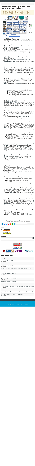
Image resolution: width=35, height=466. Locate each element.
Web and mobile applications (24, 116)
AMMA (11, 165)
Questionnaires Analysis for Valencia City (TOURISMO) (9, 276)
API (24, 91)
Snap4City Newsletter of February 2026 (7, 265)
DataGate (5, 203)
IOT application (10, 155)
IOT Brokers (18, 146)
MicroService (26, 154)
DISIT (10, 71)
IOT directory (22, 167)
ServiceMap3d (6, 76)
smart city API (10, 55)
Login (2, 226)
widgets (15, 87)
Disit (10, 72)
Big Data (4, 198)
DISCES (5, 171)
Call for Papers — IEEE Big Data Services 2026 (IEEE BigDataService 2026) (13, 294)
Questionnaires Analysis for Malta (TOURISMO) (8, 281)
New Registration (6, 230)
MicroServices (6, 44)
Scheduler (21, 171)
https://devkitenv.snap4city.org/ (14, 44)
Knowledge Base (7, 61)
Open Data (17, 205)
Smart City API (10, 102)
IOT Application (6, 49)
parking (16, 105)
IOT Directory (6, 145)
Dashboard (4, 82)
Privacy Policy (9, 304)
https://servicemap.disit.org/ (9, 67)
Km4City (5, 62)
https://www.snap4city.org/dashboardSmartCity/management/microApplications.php (20, 56)
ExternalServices (7, 57)
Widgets (7, 87)
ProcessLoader (8, 47)
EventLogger (6, 193)
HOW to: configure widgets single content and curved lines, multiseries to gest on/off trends (16, 268)
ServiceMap (6, 66)
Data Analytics (7, 38)
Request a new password (6, 232)
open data (21, 203)
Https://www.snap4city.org (16, 78)
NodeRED (5, 50)
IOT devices (29, 144)
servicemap (17, 67)
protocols (22, 149)
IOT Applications (7, 51)
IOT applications (8, 140)
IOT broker (16, 158)
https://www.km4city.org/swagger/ (12, 101)
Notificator (6, 96)
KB (10, 61)
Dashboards (19, 83)
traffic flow (28, 193)
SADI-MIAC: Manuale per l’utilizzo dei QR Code (8, 273)
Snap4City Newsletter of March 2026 (7, 260)
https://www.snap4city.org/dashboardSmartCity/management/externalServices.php (17, 59)
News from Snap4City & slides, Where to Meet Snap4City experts (11, 257)
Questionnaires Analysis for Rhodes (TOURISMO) (9, 278)
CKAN (9, 203)
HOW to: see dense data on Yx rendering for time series (10, 289)
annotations (16, 138)
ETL (3, 38)
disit (5, 71)
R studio (9, 46)
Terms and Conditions (20, 304)
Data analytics (6, 45)
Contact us (26, 304)
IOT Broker (10, 95)
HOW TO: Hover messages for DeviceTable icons (9, 270)
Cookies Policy (14, 304)
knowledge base (14, 61)
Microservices (15, 50)
